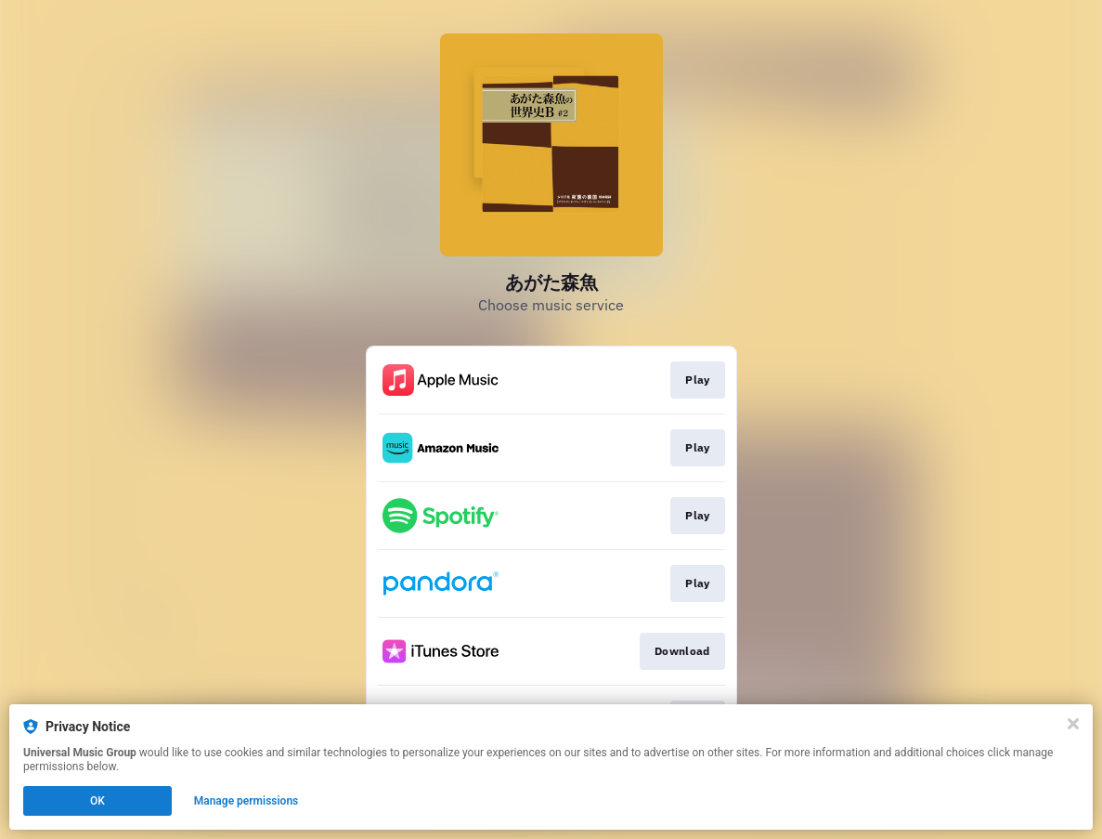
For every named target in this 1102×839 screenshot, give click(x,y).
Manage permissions (246, 800)
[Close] (1073, 724)
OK (97, 800)
